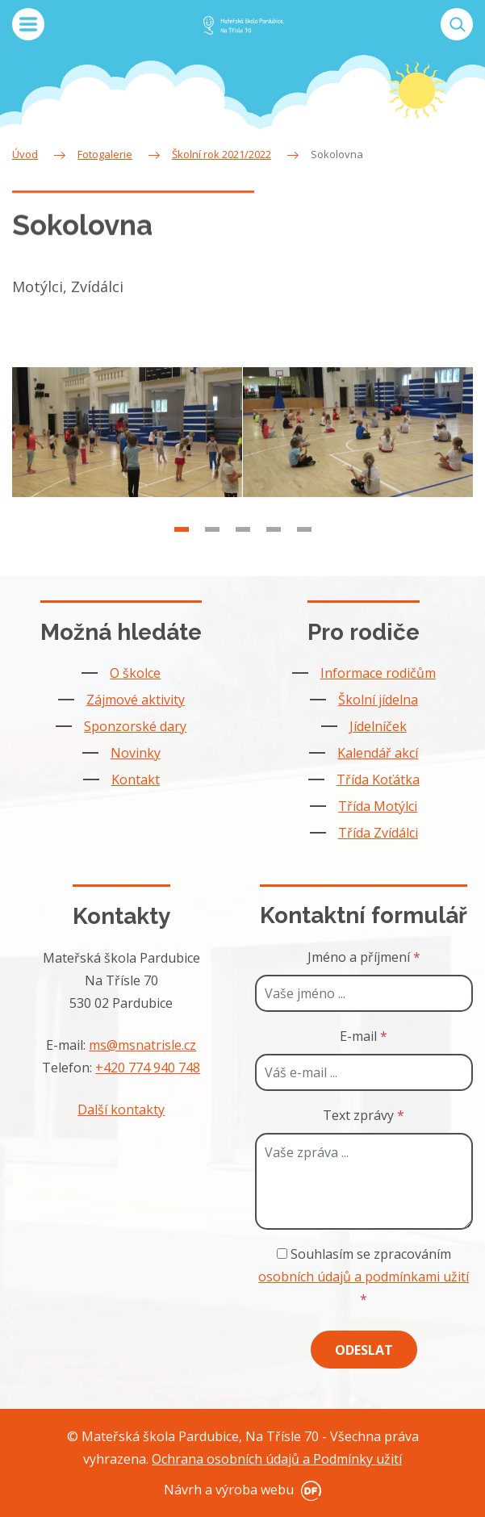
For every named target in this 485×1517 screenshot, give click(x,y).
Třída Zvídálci (378, 833)
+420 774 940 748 (147, 1067)
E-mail (363, 1036)
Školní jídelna (378, 699)
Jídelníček (378, 726)
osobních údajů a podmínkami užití (363, 1276)
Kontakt (135, 779)
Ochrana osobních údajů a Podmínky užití (277, 1459)
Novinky (136, 753)
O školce (135, 673)
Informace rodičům (378, 673)
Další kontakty (121, 1109)
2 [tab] (212, 552)
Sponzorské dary (135, 726)
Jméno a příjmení (363, 957)
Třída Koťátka (378, 779)
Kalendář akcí (377, 753)
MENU (28, 24)
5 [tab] (304, 552)
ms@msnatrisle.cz (142, 1045)
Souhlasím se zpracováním (363, 1276)
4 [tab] (273, 552)
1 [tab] (181, 552)
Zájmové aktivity (135, 699)
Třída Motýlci (377, 806)
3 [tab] (243, 552)
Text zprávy (363, 1115)
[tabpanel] (127, 455)
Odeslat (364, 1350)
